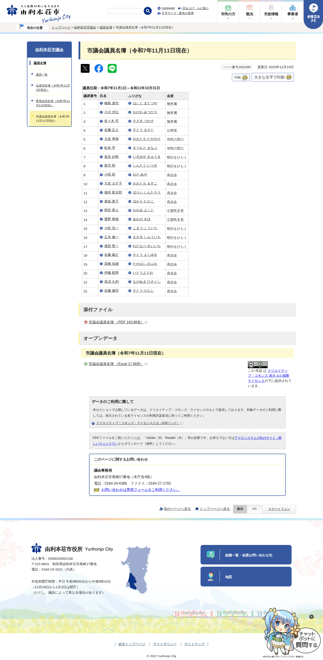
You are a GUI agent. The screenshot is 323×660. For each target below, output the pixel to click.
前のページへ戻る (177, 509)
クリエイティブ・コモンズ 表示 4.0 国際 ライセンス (268, 376)
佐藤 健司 (111, 290)
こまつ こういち (145, 228)
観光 (249, 14)
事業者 (292, 14)
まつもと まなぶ (145, 148)
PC (255, 509)
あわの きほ (142, 219)
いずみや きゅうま (147, 157)
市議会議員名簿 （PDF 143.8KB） (118, 322)
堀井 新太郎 (113, 192)
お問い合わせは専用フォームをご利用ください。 (140, 490)
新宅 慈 (109, 165)
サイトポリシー (165, 644)
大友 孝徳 (111, 139)
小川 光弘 (111, 112)
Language (168, 8)
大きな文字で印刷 (269, 77)
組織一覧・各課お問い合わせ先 (248, 555)
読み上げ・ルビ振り (196, 8)
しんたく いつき (145, 165)
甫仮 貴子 (111, 201)
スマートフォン (279, 509)
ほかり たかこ (143, 201)
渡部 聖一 (111, 246)
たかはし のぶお (145, 264)
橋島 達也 (111, 103)
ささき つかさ (143, 121)
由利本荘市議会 (85, 27)
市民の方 (228, 14)
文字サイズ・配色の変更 (178, 13)
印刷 (237, 77)
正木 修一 (111, 237)
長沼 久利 (111, 281)
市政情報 (271, 14)
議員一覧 (42, 74)
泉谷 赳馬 (111, 157)
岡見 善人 (111, 210)
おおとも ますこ (145, 183)
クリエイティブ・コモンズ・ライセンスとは (139, 423)
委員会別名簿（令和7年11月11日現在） (53, 103)
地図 (228, 577)
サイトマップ (194, 644)
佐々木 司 (111, 121)
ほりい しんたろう (147, 192)
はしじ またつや (145, 103)
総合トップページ (131, 644)
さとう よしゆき (145, 255)
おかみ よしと (143, 210)
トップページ (61, 27)
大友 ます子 (113, 183)
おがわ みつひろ (145, 112)
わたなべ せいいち (147, 246)
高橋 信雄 (111, 264)
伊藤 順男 (111, 272)
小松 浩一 (111, 228)
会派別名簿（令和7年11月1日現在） (53, 87)
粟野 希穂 (111, 219)
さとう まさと (143, 130)
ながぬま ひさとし (147, 281)
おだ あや (140, 174)
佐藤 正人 (111, 130)
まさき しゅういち (147, 237)
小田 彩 (109, 174)
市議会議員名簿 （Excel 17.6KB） (118, 364)
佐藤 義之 (111, 255)
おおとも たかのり (147, 139)
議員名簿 (106, 27)
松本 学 (109, 148)
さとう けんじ (143, 290)
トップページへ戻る (215, 509)
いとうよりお (143, 272)
